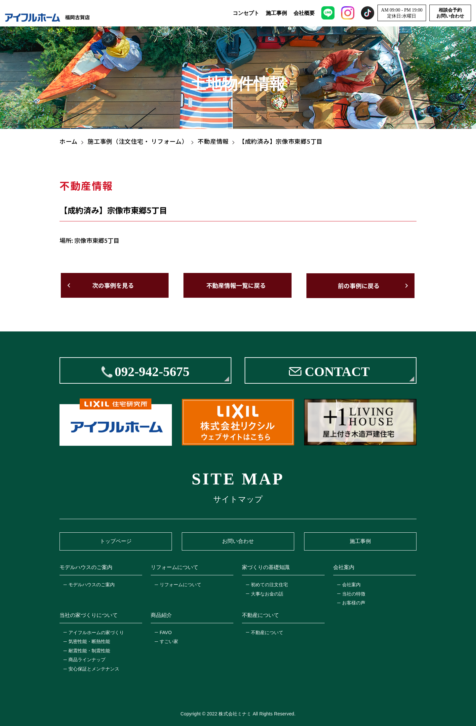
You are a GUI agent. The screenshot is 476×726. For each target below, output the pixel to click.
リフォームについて (180, 584)
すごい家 (169, 641)
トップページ (116, 541)
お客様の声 (353, 602)
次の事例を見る (112, 285)
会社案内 (351, 584)
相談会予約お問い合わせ (450, 13)
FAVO (166, 631)
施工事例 (276, 13)
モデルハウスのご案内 (91, 584)
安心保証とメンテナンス (93, 668)
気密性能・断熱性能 (89, 641)
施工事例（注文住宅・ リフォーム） (138, 141)
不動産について (267, 631)
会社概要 (304, 13)
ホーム (69, 141)
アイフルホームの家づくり (96, 631)
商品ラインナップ (86, 659)
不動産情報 (213, 141)
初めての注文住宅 (269, 584)
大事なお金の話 (267, 593)
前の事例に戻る (359, 285)
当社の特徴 (353, 593)
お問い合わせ (238, 541)
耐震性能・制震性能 (89, 650)
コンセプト (246, 13)
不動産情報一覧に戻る (236, 285)
